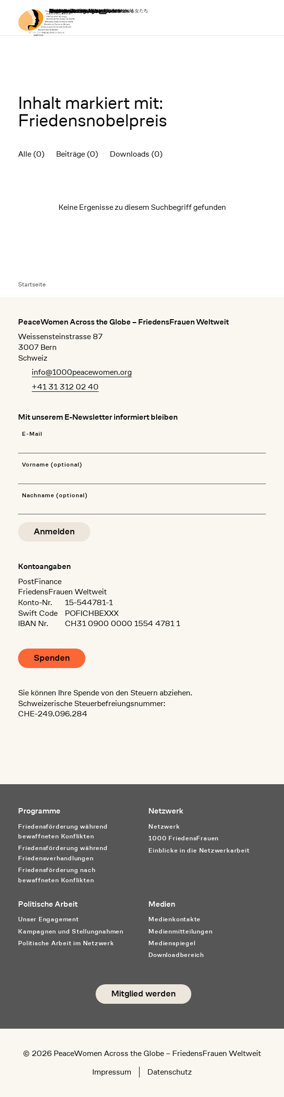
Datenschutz (169, 1072)
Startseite (32, 284)
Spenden (52, 658)
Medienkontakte (174, 919)
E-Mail (32, 434)
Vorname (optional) (52, 464)
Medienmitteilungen (180, 931)
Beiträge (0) (77, 154)
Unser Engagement (48, 919)
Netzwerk (164, 826)
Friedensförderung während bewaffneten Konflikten (62, 831)
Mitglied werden (143, 994)
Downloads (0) (136, 154)
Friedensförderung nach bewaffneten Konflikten (56, 875)
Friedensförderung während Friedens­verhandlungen (62, 853)
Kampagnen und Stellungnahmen (70, 931)
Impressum (111, 1072)
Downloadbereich (176, 955)
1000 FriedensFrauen (183, 838)
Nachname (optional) (54, 495)
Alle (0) (31, 154)
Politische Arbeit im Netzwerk (66, 943)
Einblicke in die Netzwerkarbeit (198, 850)
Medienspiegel (171, 943)
